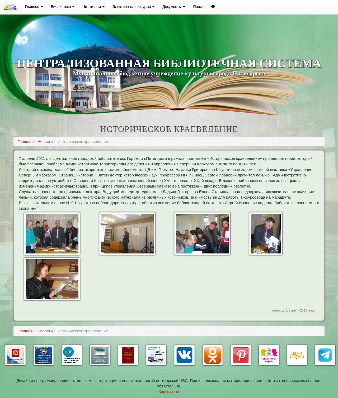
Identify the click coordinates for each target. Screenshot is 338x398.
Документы (173, 6)
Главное (34, 6)
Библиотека (62, 6)
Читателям (93, 6)
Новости (45, 141)
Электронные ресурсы (133, 6)
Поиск (198, 6)
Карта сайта (169, 391)
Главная (24, 141)
